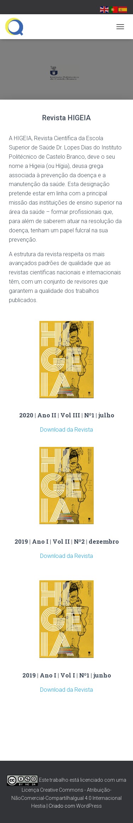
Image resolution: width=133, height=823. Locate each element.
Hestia (38, 806)
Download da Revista (66, 429)
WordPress (89, 806)
